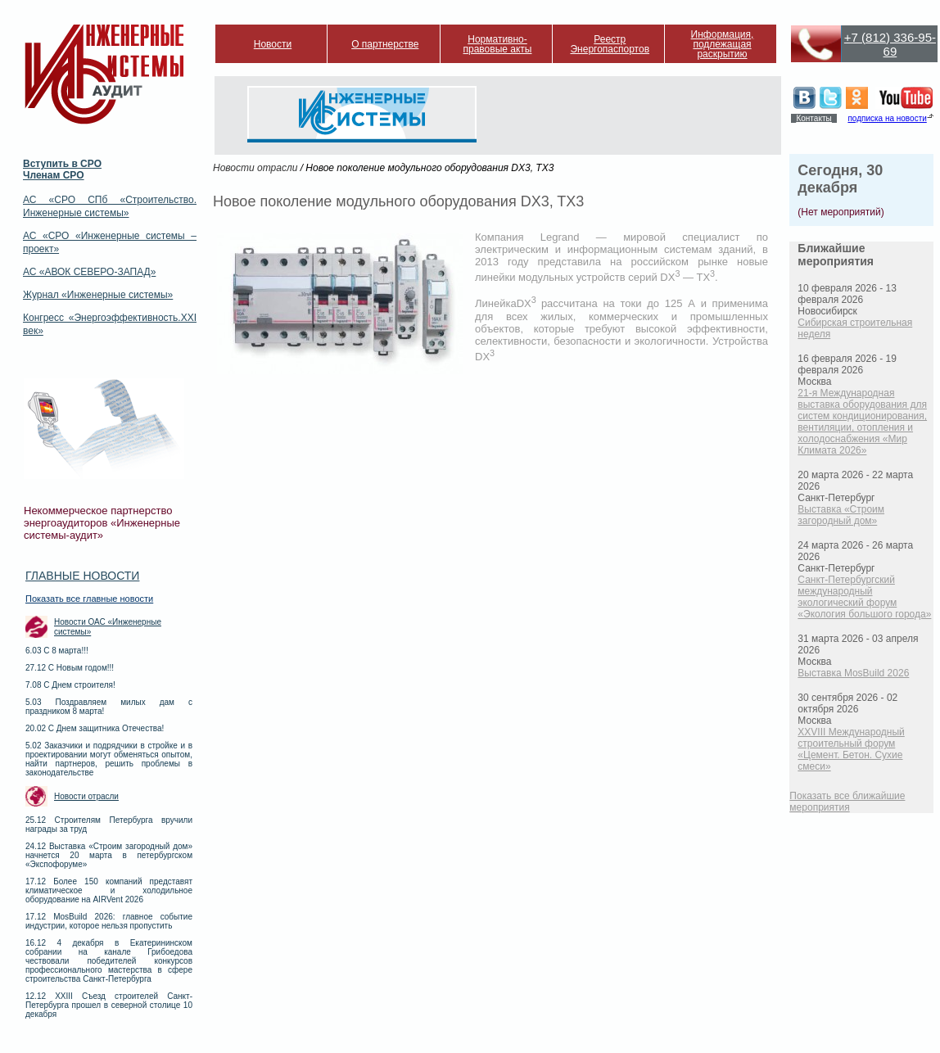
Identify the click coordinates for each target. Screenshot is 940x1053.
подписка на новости (886, 118)
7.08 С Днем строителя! (70, 684)
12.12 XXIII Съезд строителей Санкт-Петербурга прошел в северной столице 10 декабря (108, 1005)
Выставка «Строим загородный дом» (841, 515)
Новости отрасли (86, 796)
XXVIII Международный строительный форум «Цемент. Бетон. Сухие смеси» (851, 749)
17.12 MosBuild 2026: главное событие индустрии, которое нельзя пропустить (108, 921)
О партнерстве (384, 44)
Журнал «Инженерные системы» (98, 295)
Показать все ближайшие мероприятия (847, 801)
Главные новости (82, 575)
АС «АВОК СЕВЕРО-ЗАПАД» (89, 272)
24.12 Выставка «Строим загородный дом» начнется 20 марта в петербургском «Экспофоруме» (108, 855)
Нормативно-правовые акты (497, 44)
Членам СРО (53, 175)
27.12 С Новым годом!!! (69, 667)
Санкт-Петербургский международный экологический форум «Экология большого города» (864, 597)
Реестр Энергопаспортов (609, 44)
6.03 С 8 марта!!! (56, 650)
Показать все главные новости (89, 598)
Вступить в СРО (62, 163)
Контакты (813, 118)
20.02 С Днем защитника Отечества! (94, 728)
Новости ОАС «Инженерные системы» (107, 626)
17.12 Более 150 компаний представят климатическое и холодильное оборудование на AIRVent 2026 (108, 890)
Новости (272, 44)
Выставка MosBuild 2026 (853, 673)
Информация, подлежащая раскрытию (722, 44)
